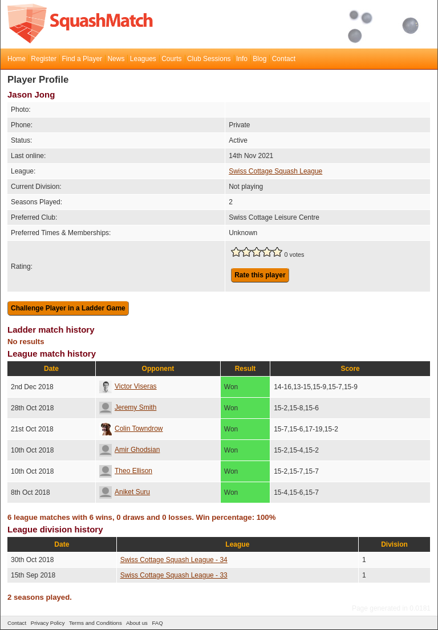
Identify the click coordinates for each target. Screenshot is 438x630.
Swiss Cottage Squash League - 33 (174, 575)
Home (16, 59)
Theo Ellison (125, 471)
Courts (171, 59)
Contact (283, 59)
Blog (259, 59)
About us (137, 623)
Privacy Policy (48, 623)
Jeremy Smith (127, 407)
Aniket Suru (124, 492)
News (115, 59)
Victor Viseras (128, 386)
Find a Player (82, 59)
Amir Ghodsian (129, 450)
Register (43, 59)
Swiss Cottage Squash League (275, 171)
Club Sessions (209, 59)
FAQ (157, 623)
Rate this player (259, 275)
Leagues (143, 59)
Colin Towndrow (131, 429)
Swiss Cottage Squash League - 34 (174, 560)
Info (242, 59)
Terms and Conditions (95, 623)
